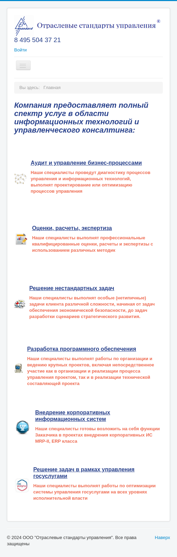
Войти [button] (20, 49)
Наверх (162, 537)
